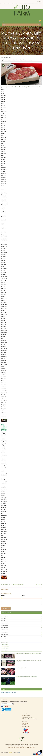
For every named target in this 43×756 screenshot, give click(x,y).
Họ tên (2, 595)
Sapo (19, 752)
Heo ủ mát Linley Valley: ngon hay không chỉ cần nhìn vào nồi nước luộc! (28, 653)
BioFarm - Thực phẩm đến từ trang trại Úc (8, 692)
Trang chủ (3, 57)
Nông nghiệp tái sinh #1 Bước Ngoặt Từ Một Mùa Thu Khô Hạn (26, 676)
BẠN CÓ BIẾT (8, 57)
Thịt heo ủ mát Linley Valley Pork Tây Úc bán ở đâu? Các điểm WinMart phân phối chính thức (28, 661)
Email (23, 595)
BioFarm (10, 752)
